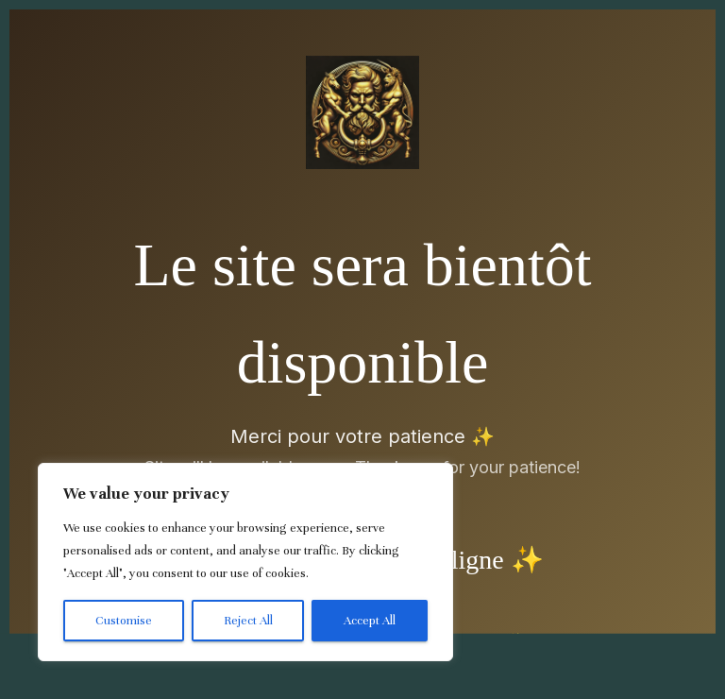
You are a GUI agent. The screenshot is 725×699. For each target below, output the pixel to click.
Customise (123, 620)
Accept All (370, 620)
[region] (245, 562)
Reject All (248, 620)
